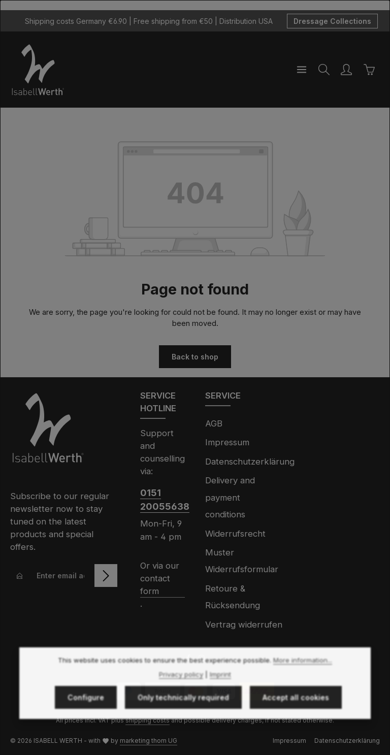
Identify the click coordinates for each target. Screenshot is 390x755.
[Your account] (346, 69)
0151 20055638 (162, 499)
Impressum (227, 442)
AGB (213, 423)
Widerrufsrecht (235, 534)
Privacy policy (181, 690)
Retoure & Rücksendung (232, 596)
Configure (86, 713)
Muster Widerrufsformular (241, 560)
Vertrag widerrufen (243, 624)
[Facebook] (189, 659)
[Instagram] (201, 659)
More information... (302, 676)
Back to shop (195, 356)
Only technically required (183, 713)
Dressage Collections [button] (332, 21)
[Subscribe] (105, 575)
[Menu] (301, 69)
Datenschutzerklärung (250, 461)
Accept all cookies (296, 713)
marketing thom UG (148, 740)
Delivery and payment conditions (230, 497)
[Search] (324, 69)
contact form (155, 584)
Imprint (220, 690)
